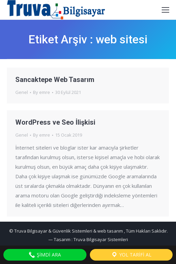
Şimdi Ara (45, 254)
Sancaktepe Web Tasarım (54, 79)
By (41, 92)
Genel (21, 92)
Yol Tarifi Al (131, 254)
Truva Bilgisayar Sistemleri (101, 239)
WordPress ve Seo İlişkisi (55, 122)
